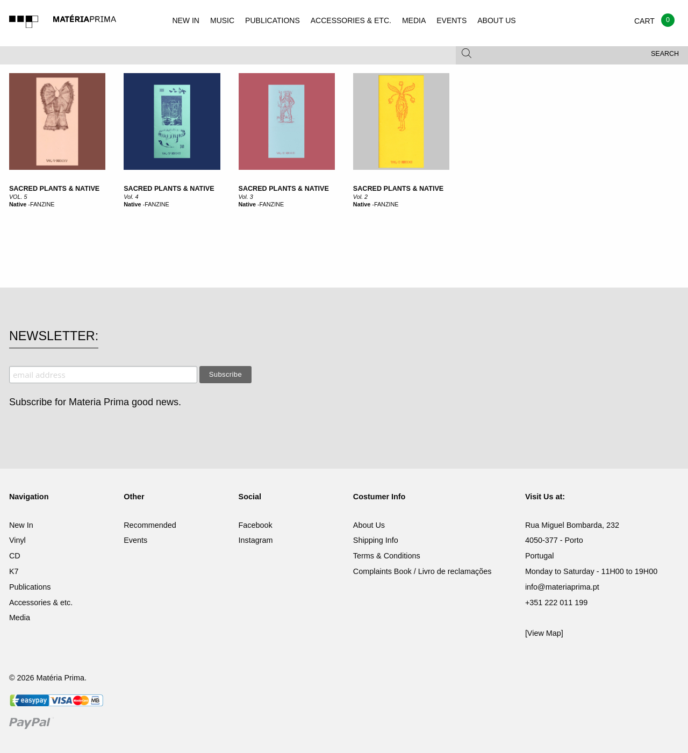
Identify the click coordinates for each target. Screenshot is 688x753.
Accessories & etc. (41, 602)
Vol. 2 (360, 196)
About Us (369, 525)
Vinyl (17, 540)
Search (665, 54)
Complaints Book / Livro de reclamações (422, 571)
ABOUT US (496, 20)
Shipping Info (375, 540)
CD (14, 555)
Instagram (256, 540)
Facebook (256, 525)
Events (135, 540)
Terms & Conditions (386, 555)
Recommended (150, 525)
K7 (14, 571)
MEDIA (414, 20)
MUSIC (222, 20)
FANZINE (42, 204)
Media (19, 617)
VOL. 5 (18, 196)
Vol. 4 (131, 196)
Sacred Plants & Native (169, 188)
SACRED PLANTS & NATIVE (54, 188)
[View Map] (544, 633)
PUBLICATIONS (272, 20)
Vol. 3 (246, 196)
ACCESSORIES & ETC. (351, 20)
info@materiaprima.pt (562, 587)
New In (21, 525)
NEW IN (185, 20)
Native (17, 204)
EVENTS (451, 20)
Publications (30, 587)
